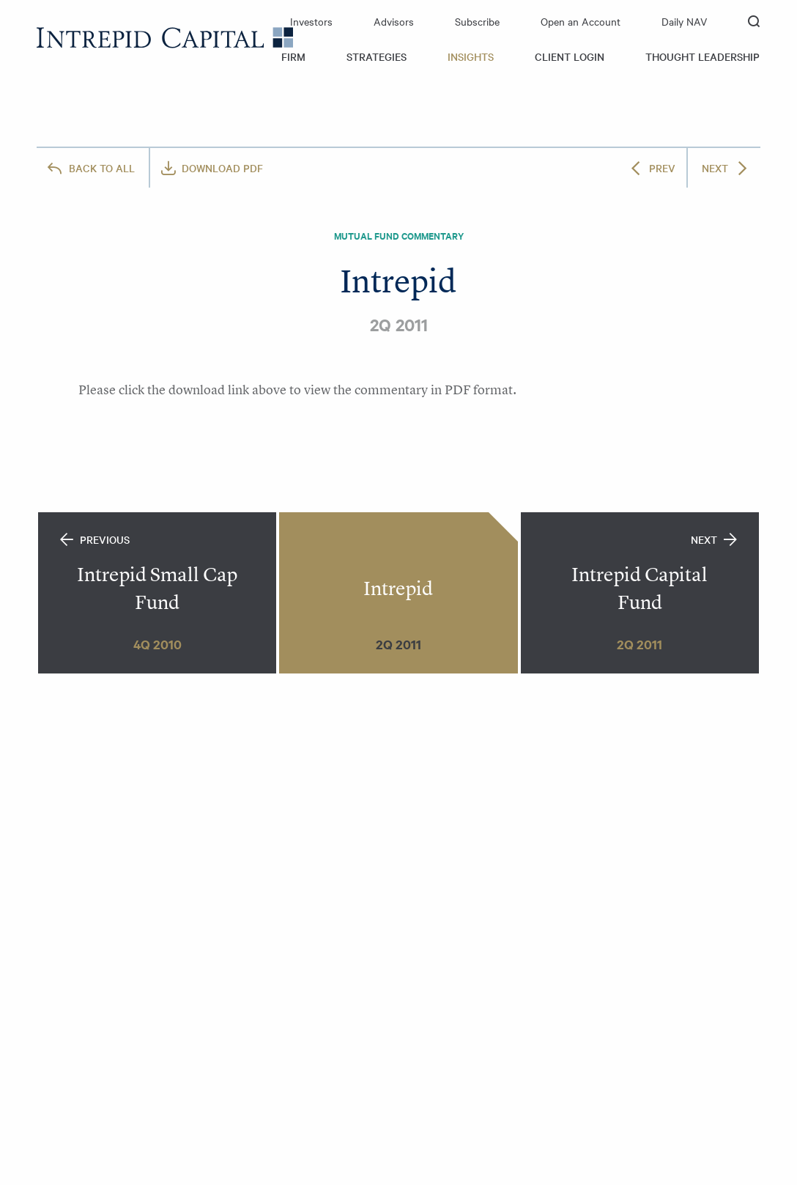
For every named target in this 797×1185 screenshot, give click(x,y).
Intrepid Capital (165, 37)
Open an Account (580, 21)
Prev (662, 167)
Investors (311, 21)
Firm (293, 56)
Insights (471, 56)
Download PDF (222, 167)
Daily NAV (684, 21)
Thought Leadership (702, 56)
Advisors (394, 21)
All (102, 167)
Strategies (376, 56)
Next (715, 167)
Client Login (569, 56)
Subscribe (477, 21)
